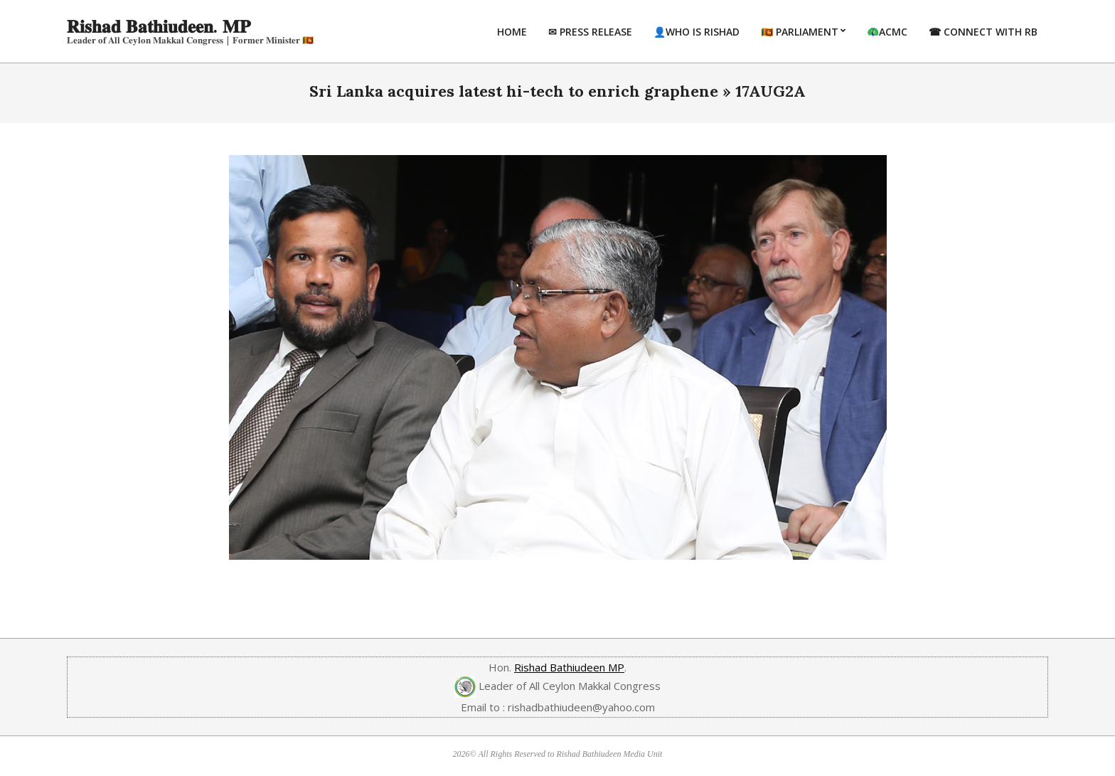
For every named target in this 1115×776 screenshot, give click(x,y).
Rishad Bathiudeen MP (569, 667)
